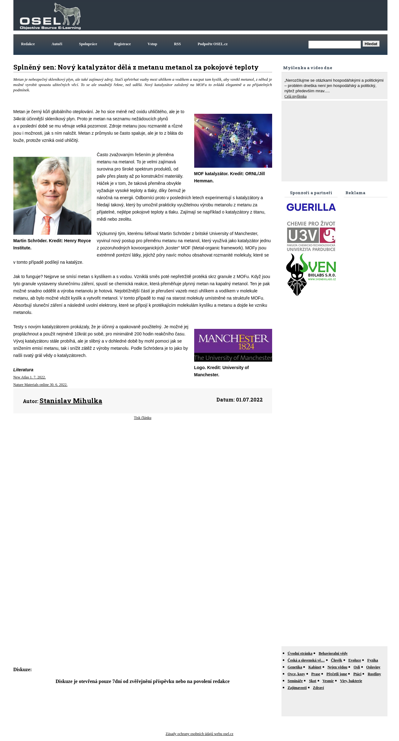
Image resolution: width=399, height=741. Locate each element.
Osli (356, 667)
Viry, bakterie (351, 681)
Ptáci (357, 674)
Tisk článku (142, 418)
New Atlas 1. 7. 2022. (29, 377)
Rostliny (374, 674)
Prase (315, 674)
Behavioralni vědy (333, 653)
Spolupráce (88, 44)
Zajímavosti (297, 688)
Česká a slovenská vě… (306, 660)
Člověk (336, 660)
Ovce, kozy (296, 674)
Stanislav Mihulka (71, 400)
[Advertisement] (272, 15)
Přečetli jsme (336, 674)
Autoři (57, 44)
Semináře (295, 681)
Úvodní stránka (300, 653)
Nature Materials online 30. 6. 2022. (40, 385)
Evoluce (355, 660)
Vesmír (328, 681)
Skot (312, 681)
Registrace (122, 44)
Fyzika (372, 660)
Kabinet (314, 667)
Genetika (295, 667)
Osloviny (373, 667)
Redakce (28, 44)
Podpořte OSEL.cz (213, 44)
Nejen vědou (338, 667)
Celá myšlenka (296, 96)
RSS (177, 44)
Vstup (152, 44)
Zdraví (318, 688)
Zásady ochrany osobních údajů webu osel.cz (199, 734)
